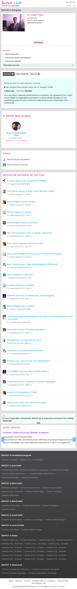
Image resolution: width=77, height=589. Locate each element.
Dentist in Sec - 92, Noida (56, 559)
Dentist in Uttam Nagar (35, 491)
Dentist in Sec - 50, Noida (12, 555)
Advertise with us (39, 581)
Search (71, 5)
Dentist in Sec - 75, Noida (12, 559)
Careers (27, 581)
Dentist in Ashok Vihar (11, 505)
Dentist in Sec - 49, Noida (56, 551)
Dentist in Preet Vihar (11, 477)
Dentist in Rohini (9, 509)
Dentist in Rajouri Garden (53, 487)
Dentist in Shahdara (30, 477)
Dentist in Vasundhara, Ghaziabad (42, 573)
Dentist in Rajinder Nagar (31, 529)
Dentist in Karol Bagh (11, 529)
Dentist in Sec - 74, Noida (56, 555)
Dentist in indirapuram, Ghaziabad (16, 569)
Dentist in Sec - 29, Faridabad (31, 459)
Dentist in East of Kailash (12, 519)
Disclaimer (61, 586)
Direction (35, 74)
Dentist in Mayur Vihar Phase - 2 (43, 473)
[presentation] (2, 439)
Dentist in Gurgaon (10, 459)
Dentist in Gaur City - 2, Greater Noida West (56, 540)
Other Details (22, 74)
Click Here (20, 91)
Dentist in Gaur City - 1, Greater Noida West (19, 540)
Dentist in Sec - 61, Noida (34, 555)
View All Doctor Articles (15, 164)
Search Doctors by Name (16, 159)
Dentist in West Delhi (11, 495)
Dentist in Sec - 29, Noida (56, 547)
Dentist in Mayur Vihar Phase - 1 (15, 473)
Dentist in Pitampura (51, 505)
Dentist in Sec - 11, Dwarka (13, 491)
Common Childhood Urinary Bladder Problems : (26, 432)
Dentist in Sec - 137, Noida (36, 543)
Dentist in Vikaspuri (54, 491)
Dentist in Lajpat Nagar (34, 519)
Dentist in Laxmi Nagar (60, 470)
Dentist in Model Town (31, 505)
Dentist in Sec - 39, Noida (12, 551)
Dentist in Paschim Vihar (30, 487)
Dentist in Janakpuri (10, 487)
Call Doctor (38, 42)
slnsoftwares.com (39, 583)
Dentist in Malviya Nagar (55, 519)
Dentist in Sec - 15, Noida (58, 543)
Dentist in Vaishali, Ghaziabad (14, 573)
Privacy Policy (63, 581)
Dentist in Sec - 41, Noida (34, 551)
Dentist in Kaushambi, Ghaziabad (46, 569)
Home (11, 581)
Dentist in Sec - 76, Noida (34, 559)
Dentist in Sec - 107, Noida (13, 543)
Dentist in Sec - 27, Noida (34, 547)
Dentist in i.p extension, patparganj (34, 470)
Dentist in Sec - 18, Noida (12, 547)
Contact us (52, 581)
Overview (8, 74)
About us (18, 581)
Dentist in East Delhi (10, 470)
